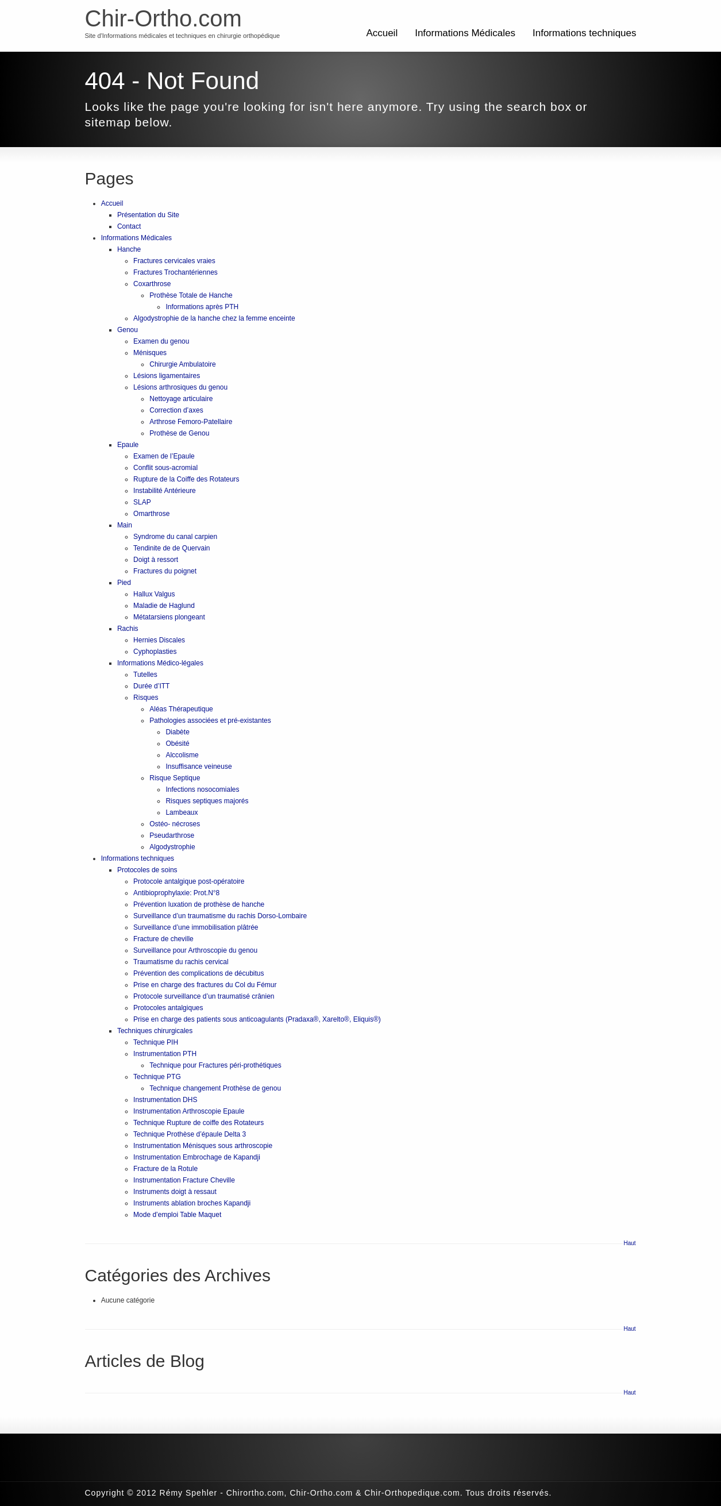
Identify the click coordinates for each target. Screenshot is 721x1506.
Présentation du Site (148, 215)
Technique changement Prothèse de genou (215, 1088)
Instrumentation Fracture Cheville (184, 1180)
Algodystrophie (172, 847)
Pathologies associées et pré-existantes (210, 721)
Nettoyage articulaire (181, 399)
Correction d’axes (176, 410)
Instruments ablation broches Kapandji (191, 1203)
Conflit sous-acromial (165, 468)
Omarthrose (151, 514)
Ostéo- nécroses (174, 824)
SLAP (142, 502)
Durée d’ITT (151, 686)
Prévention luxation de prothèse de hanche (198, 904)
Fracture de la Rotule (165, 1169)
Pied (124, 583)
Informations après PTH (201, 307)
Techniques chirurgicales (154, 1031)
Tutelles (145, 675)
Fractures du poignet (164, 571)
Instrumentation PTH (164, 1054)
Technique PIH (155, 1042)
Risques (145, 698)
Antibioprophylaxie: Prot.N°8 (176, 893)
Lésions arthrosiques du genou (180, 387)
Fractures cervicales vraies (174, 261)
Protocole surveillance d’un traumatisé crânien (203, 996)
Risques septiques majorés (206, 801)
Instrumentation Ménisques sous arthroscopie (202, 1146)
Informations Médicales (465, 33)
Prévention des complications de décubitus (198, 973)
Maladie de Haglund (164, 606)
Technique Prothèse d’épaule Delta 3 (189, 1134)
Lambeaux (181, 812)
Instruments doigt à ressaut (175, 1192)
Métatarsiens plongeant (169, 617)
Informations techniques (585, 33)
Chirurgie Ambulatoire (182, 364)
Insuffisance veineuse (198, 766)
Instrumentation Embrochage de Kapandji (196, 1157)
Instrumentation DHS (165, 1100)
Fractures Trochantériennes (175, 272)
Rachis (127, 629)
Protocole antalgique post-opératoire (188, 881)
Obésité (177, 743)
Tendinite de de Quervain (171, 548)
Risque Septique (174, 778)
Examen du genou (161, 341)
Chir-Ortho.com (163, 18)
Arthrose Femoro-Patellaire (190, 422)
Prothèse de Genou (179, 433)
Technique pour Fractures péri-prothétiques (215, 1065)
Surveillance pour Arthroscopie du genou (195, 950)
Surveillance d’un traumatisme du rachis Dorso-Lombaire (220, 916)
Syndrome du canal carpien (175, 537)
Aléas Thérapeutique (181, 709)
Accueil (382, 33)
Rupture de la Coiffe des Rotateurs (186, 479)
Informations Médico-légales (160, 663)
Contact (129, 226)
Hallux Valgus (154, 594)
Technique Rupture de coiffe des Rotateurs (198, 1123)
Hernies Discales (159, 640)
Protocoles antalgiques (168, 1008)
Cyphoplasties (154, 652)
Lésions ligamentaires (166, 376)
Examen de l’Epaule (164, 456)
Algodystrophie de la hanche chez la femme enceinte (214, 318)
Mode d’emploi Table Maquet (177, 1215)
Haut (630, 1243)
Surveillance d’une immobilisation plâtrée (195, 927)
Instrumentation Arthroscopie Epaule (188, 1111)
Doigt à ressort (155, 560)
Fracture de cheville (163, 939)
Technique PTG (157, 1077)
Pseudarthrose (171, 835)
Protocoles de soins (147, 870)
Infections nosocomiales (202, 789)
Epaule (127, 445)
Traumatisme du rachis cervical (181, 962)
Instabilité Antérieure (164, 491)
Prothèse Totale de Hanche (191, 295)
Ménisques (150, 353)
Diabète (177, 732)
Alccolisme (181, 755)
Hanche (129, 249)
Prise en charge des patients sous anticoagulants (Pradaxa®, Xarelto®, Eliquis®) (257, 1019)
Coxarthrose (152, 284)
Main (124, 525)
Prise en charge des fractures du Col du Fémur (204, 985)
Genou (127, 330)
